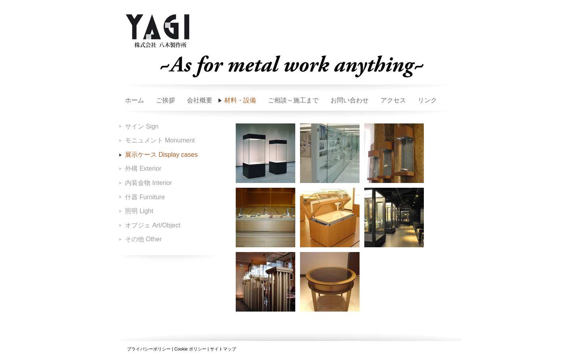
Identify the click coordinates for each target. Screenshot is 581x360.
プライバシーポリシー (149, 349)
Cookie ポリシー (190, 349)
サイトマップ (223, 349)
